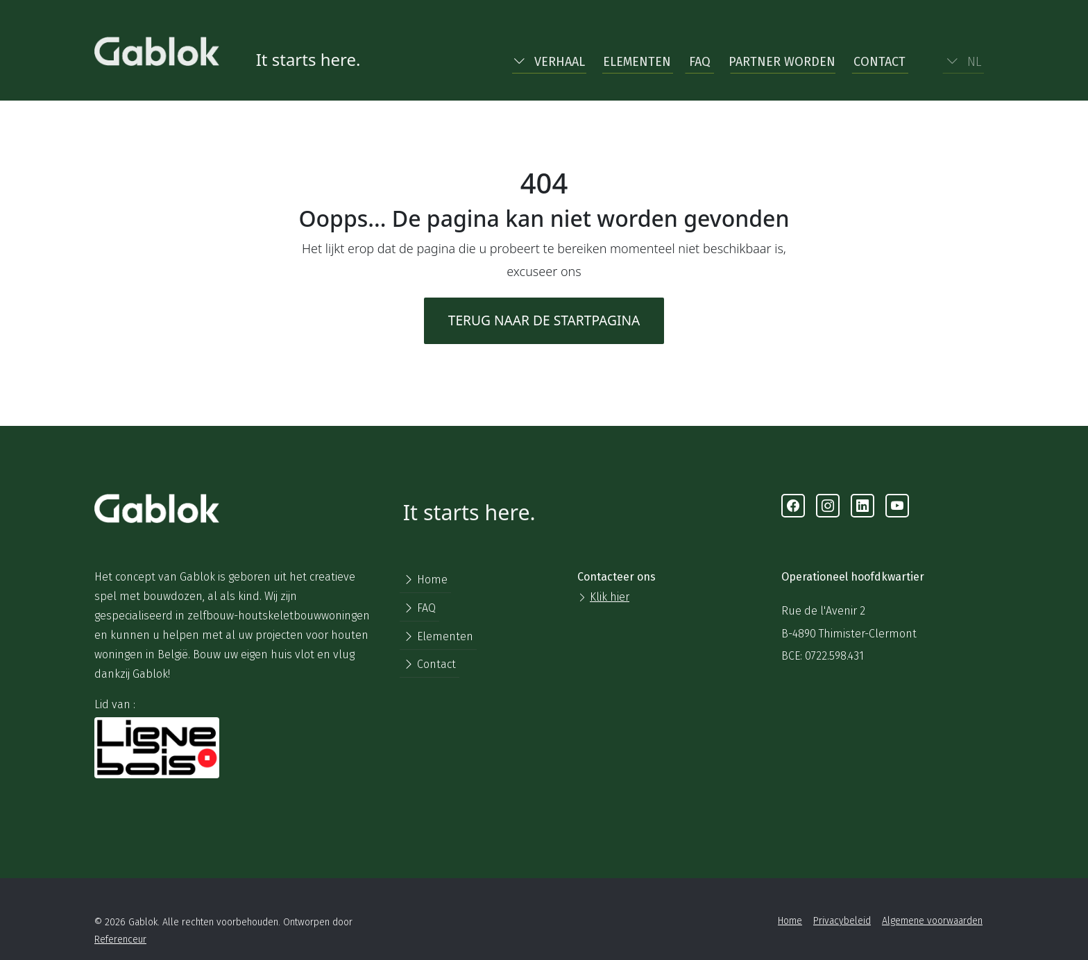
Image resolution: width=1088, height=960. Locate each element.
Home (425, 579)
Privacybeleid (842, 921)
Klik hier (609, 596)
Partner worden (782, 61)
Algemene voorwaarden (932, 921)
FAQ (700, 61)
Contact (879, 61)
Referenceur (120, 939)
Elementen (637, 61)
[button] (548, 59)
